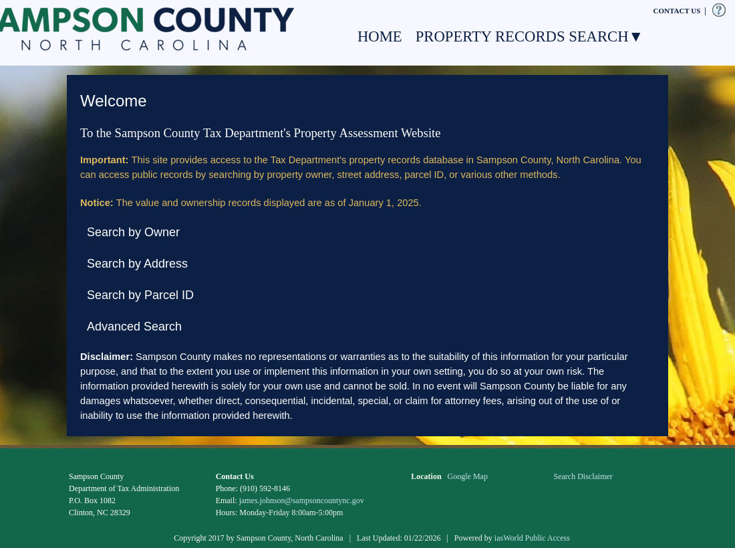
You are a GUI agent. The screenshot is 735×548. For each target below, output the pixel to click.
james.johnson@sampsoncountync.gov (301, 500)
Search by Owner (133, 232)
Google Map (468, 476)
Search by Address (137, 263)
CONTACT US (677, 11)
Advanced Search (134, 326)
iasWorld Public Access (532, 538)
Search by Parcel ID (140, 295)
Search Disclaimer (583, 476)
